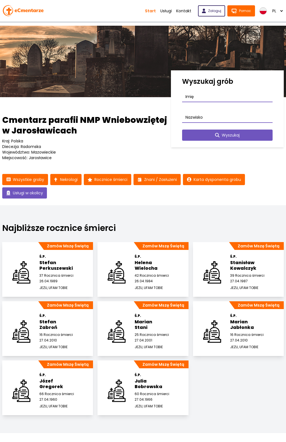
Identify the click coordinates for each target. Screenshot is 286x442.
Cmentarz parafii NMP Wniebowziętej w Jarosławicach (84, 125)
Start (150, 11)
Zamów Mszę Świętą (68, 246)
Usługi (166, 11)
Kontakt (183, 11)
